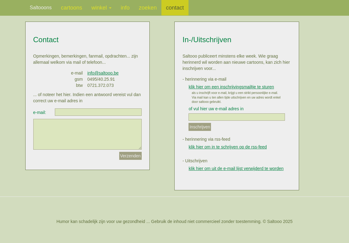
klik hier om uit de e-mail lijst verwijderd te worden (236, 168)
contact (175, 8)
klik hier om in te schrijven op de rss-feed (228, 146)
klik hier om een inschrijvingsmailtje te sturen (231, 86)
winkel (101, 8)
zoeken (148, 8)
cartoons (71, 8)
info (125, 8)
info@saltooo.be (103, 73)
